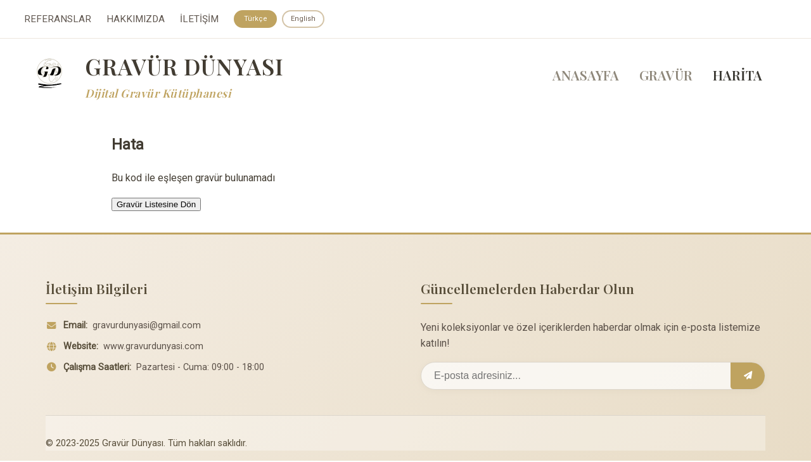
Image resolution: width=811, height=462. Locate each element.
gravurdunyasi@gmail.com (147, 326)
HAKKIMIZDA (135, 19)
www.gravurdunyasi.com (153, 347)
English (306, 19)
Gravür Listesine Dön (156, 205)
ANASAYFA (585, 77)
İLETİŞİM (199, 19)
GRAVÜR (666, 77)
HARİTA (737, 77)
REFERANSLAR (57, 19)
